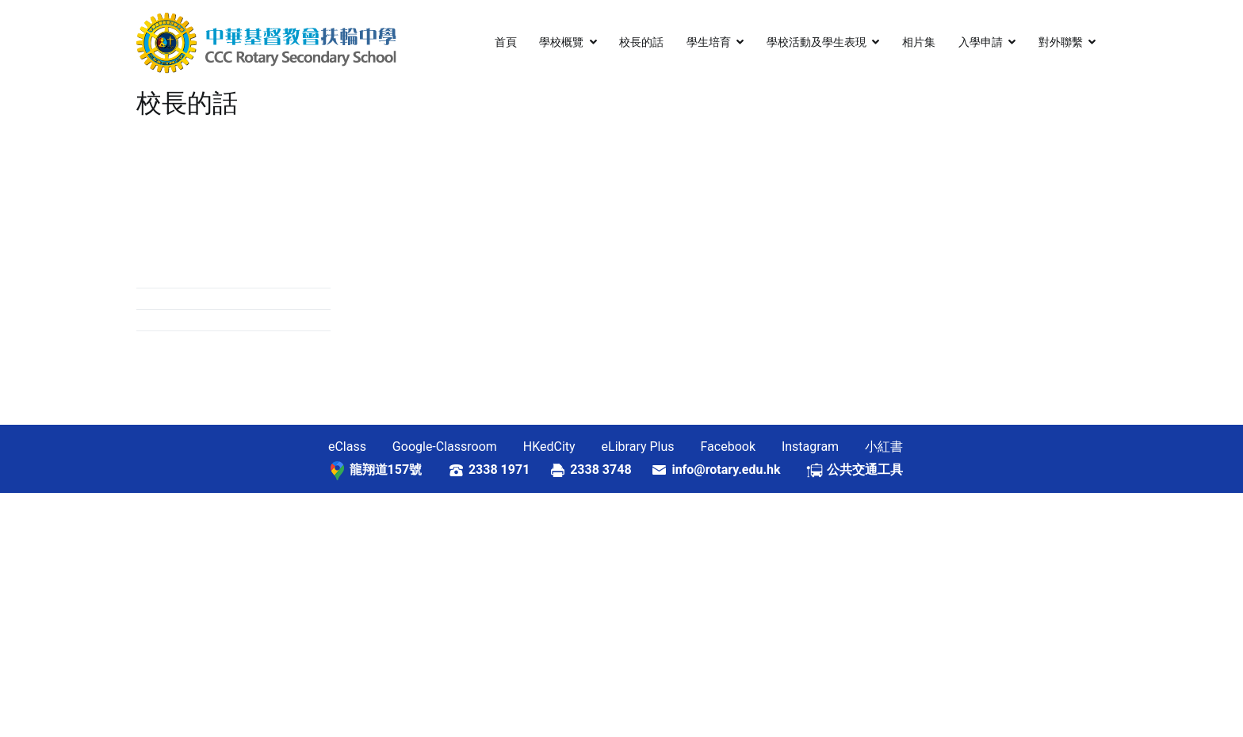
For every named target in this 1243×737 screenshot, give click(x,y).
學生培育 (709, 42)
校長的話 (641, 42)
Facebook (728, 446)
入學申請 (980, 42)
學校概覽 (561, 42)
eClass (347, 446)
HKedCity (549, 446)
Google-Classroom (444, 446)
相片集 (918, 42)
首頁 (506, 42)
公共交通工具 (865, 469)
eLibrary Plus (638, 446)
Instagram (810, 446)
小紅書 (884, 446)
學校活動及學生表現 (816, 42)
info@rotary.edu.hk (738, 469)
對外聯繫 (1060, 42)
